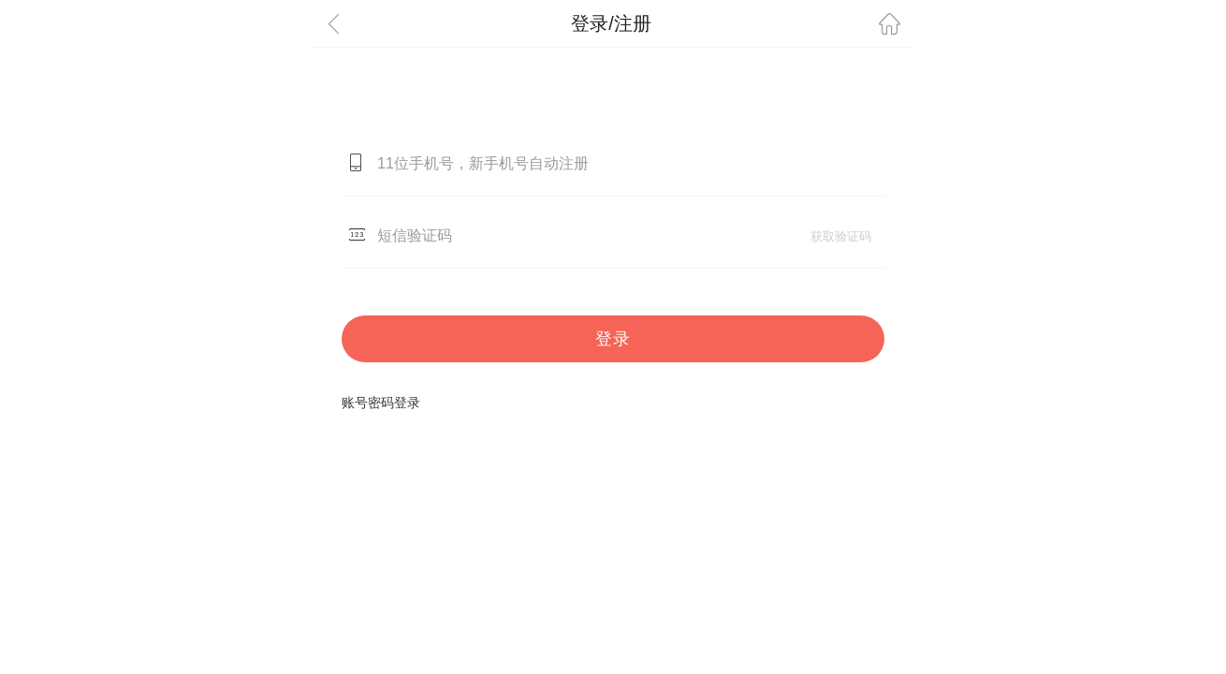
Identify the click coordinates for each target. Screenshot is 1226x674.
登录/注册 (611, 23)
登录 (613, 339)
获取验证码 (840, 236)
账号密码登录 (381, 402)
